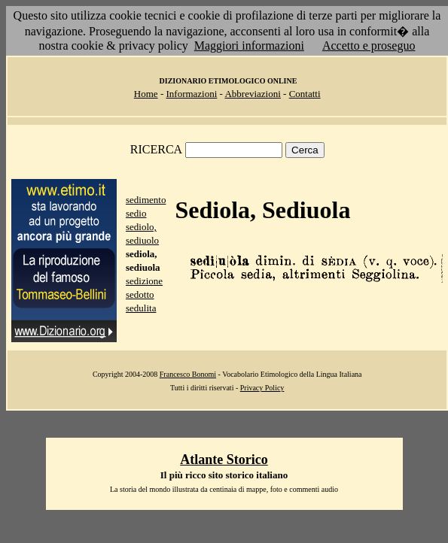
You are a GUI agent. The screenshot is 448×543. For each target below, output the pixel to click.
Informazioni (191, 93)
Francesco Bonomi (188, 374)
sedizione (144, 281)
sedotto (140, 294)
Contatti (305, 93)
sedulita (141, 308)
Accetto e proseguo (369, 45)
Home (146, 93)
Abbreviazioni (252, 93)
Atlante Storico (223, 459)
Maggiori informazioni (249, 45)
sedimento (146, 199)
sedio (136, 213)
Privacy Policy (262, 388)
